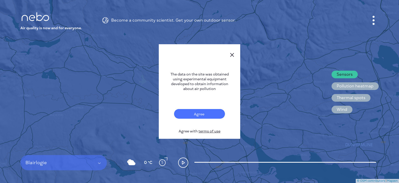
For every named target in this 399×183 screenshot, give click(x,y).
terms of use (209, 131)
